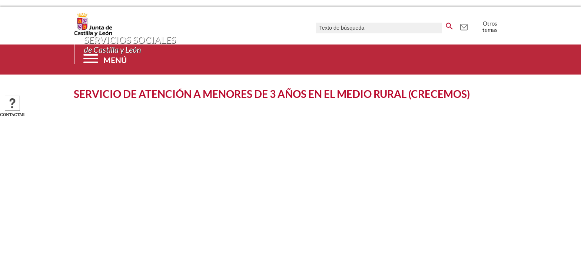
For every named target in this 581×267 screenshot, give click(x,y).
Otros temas (490, 26)
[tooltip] (463, 26)
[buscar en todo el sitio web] (449, 25)
